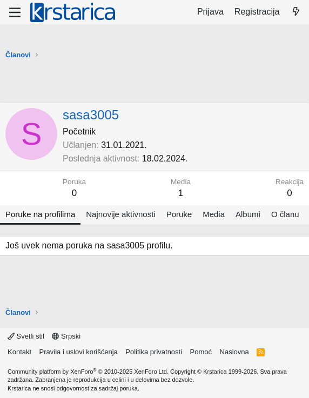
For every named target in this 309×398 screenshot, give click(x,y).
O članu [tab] (285, 214)
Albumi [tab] (248, 214)
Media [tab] (214, 214)
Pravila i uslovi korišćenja (78, 352)
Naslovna (234, 352)
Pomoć (201, 352)
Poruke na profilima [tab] (40, 214)
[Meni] (15, 12)
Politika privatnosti (153, 352)
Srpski (66, 336)
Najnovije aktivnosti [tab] (120, 214)
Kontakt (19, 352)
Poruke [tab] (179, 214)
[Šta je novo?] (296, 12)
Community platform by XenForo (88, 371)
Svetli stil (26, 336)
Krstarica (214, 371)
